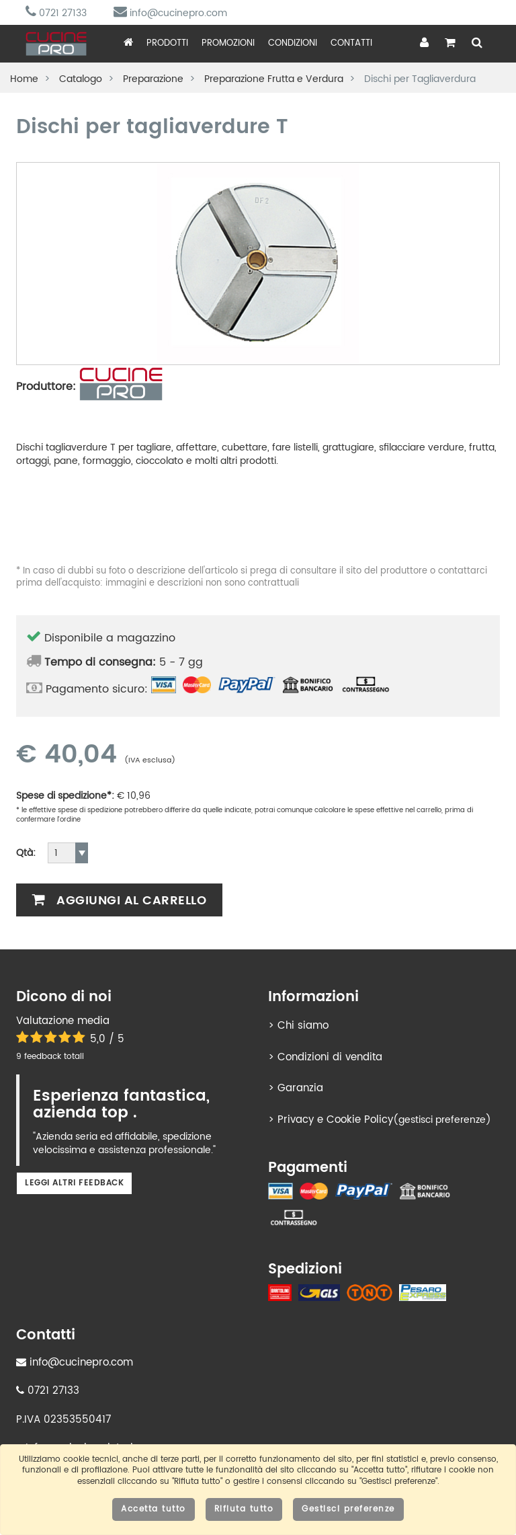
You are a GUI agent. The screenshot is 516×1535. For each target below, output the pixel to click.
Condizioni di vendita (329, 1057)
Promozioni (228, 43)
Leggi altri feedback (74, 1183)
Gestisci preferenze (348, 1509)
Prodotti (167, 43)
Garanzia (300, 1088)
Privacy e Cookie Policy (335, 1119)
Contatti (351, 43)
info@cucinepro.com (170, 13)
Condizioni (292, 43)
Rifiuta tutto (244, 1509)
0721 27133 (56, 13)
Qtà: (26, 853)
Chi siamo (303, 1025)
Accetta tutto (153, 1509)
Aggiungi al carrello (119, 900)
